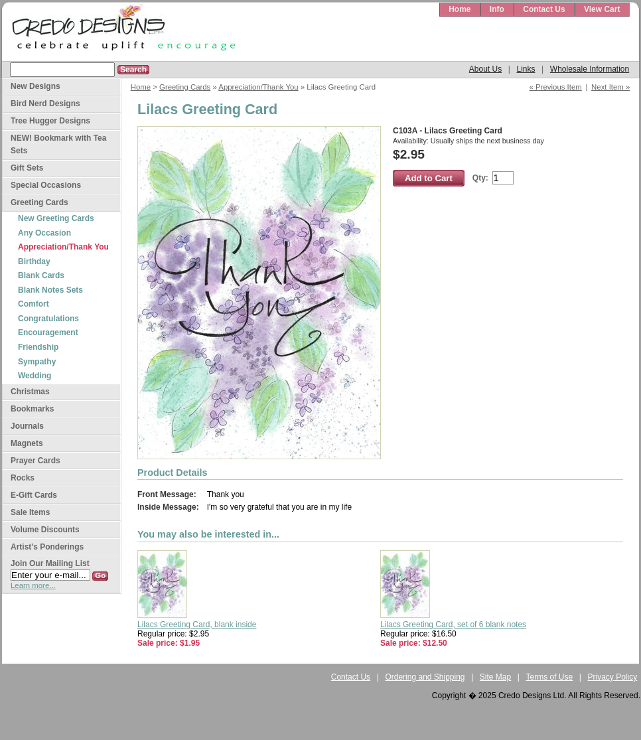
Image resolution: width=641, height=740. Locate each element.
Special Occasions (46, 185)
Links (525, 69)
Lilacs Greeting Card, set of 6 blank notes (453, 624)
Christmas (30, 391)
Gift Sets (27, 168)
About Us (485, 69)
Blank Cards (41, 275)
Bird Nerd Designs (45, 103)
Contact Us (544, 9)
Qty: (480, 178)
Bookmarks (32, 408)
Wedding (34, 375)
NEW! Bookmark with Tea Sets (58, 144)
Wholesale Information (589, 69)
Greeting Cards (184, 87)
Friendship (38, 347)
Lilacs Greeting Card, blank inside (196, 624)
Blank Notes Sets (50, 290)
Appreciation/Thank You (258, 87)
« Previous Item (556, 87)
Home (459, 9)
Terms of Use (549, 677)
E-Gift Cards (34, 495)
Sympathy (37, 361)
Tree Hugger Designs (50, 120)
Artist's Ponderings (47, 547)
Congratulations (48, 318)
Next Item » (610, 87)
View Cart (602, 9)
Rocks (23, 477)
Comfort (33, 304)
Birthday (34, 261)
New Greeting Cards (56, 218)
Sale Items (30, 512)
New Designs (35, 86)
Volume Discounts (45, 529)
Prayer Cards (35, 460)
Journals (27, 426)
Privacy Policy (613, 677)
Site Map (495, 677)
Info (497, 9)
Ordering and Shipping (424, 677)
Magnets (27, 443)
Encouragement (48, 332)
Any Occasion (44, 233)
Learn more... (33, 585)
